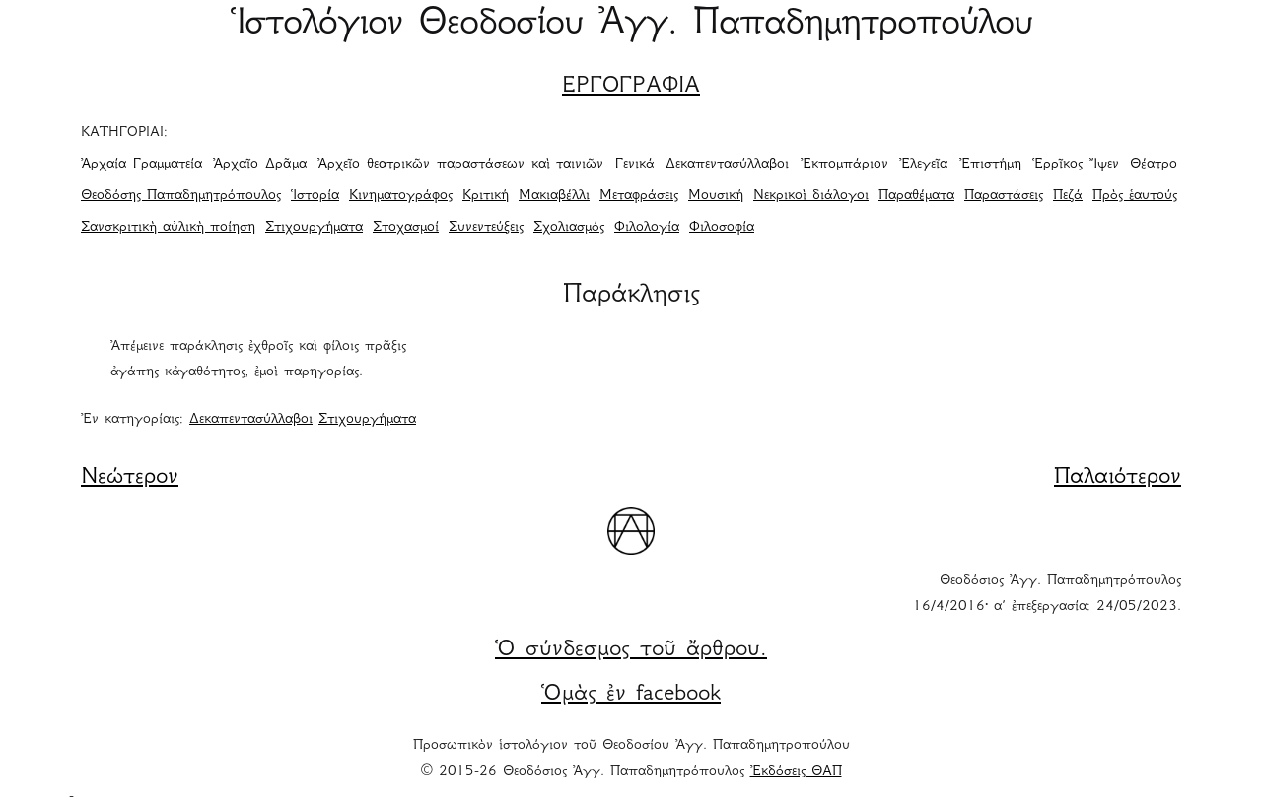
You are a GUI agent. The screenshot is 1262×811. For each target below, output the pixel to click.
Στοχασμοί (406, 228)
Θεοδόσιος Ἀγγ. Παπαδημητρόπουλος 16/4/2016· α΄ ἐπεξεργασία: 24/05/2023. (1047, 594)
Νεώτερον (129, 478)
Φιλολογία (646, 228)
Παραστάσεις (1003, 196)
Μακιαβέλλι (554, 196)
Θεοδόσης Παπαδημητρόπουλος (181, 196)
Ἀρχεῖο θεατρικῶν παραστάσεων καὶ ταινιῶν (460, 164)
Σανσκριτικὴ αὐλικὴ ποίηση (168, 228)
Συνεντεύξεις (486, 228)
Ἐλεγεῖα (923, 164)
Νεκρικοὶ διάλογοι (811, 196)
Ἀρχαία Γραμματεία (141, 164)
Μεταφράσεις (638, 196)
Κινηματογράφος (401, 196)
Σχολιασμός (568, 228)
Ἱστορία (315, 196)
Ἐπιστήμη (990, 164)
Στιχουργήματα (314, 228)
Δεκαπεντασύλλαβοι (727, 164)
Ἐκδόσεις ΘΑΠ (796, 771)
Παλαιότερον (1117, 478)
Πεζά (1068, 196)
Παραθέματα (916, 196)
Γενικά (635, 164)
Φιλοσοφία (721, 228)
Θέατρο (1153, 164)
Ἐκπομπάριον (844, 164)
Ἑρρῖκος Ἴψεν (1075, 164)
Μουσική (715, 196)
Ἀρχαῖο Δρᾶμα (260, 164)
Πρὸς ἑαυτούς (1134, 196)
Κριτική (485, 196)
